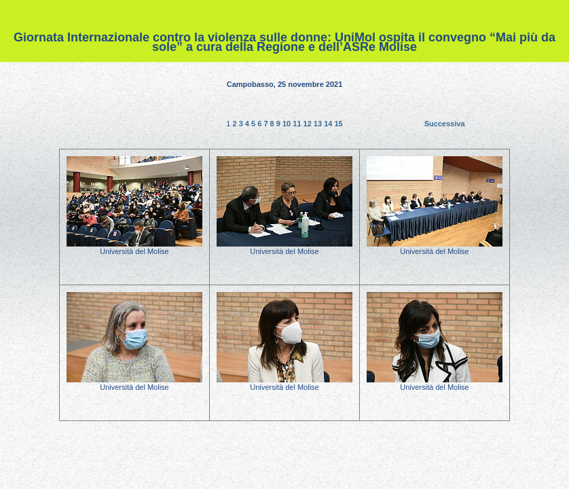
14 (329, 124)
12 (309, 124)
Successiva (444, 124)
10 (287, 124)
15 (338, 124)
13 (319, 124)
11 (298, 124)
